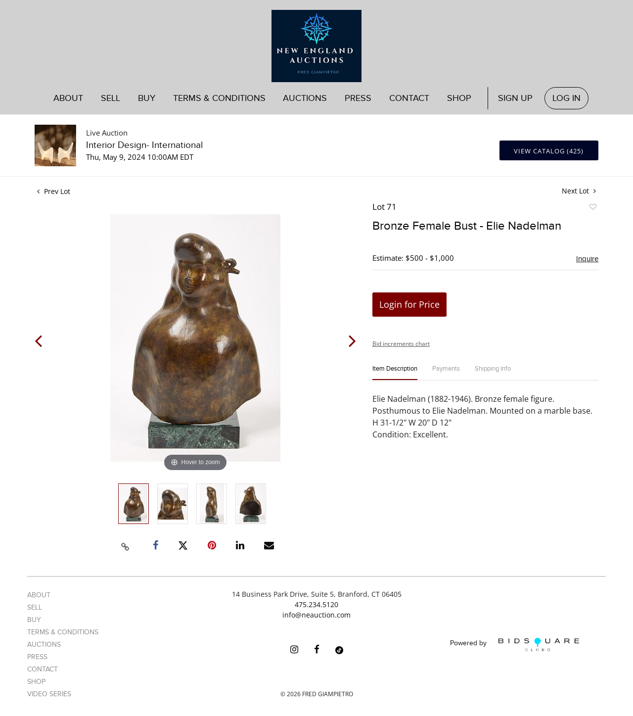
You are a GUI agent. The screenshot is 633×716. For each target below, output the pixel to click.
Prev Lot (53, 191)
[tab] (394, 373)
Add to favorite (592, 208)
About (68, 98)
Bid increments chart (401, 343)
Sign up (515, 98)
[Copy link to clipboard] (126, 545)
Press (358, 98)
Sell (110, 98)
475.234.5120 (316, 604)
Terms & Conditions (219, 98)
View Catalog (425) (549, 150)
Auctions (305, 98)
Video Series (49, 694)
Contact (409, 98)
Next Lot (579, 191)
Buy (146, 98)
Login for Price (409, 304)
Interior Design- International (144, 145)
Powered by (514, 644)
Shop (459, 98)
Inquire (587, 258)
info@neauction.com (316, 615)
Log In (566, 98)
